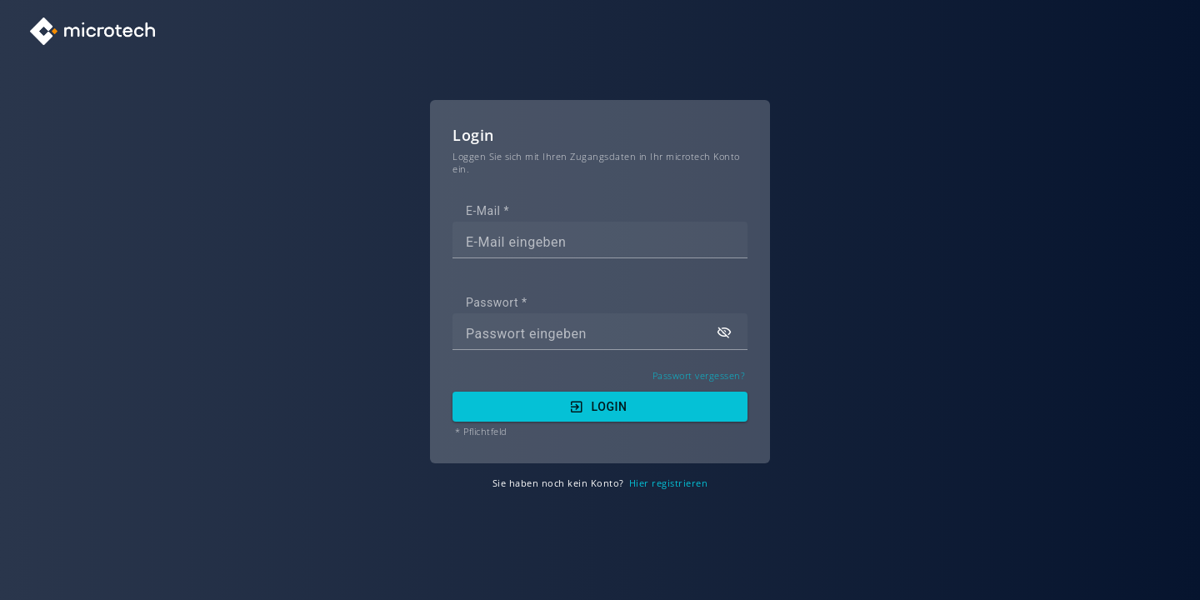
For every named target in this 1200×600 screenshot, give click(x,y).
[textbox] (600, 240)
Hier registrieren (668, 483)
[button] (724, 332)
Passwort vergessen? (699, 376)
